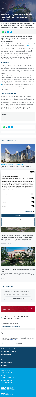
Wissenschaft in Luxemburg (8, 351)
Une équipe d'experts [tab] (9, 118)
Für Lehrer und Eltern (6, 362)
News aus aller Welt (6, 354)
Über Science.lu (5, 370)
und (12, 164)
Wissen (3, 357)
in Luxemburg (10, 268)
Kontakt (3, 375)
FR (31, 3)
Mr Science (4, 365)
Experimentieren (5, 360)
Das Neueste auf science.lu (8, 349)
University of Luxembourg (6, 243)
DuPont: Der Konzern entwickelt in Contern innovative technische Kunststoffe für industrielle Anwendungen (17, 236)
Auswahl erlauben (18, 219)
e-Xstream (8, 19)
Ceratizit (3, 278)
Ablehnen (18, 224)
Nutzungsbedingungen (7, 377)
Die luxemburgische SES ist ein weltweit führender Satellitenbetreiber (16, 167)
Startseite (3, 8)
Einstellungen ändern (18, 298)
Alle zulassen (18, 215)
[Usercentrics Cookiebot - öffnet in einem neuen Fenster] (29, 172)
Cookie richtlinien (6, 382)
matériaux (28, 45)
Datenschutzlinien (6, 380)
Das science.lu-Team (6, 372)
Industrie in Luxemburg (7, 234)
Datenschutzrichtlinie (13, 339)
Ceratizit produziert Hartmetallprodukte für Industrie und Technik (18, 270)
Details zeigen (28, 211)
